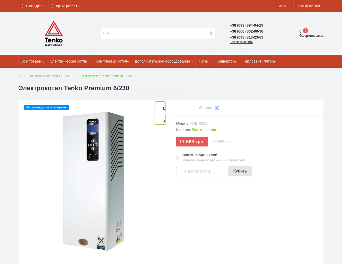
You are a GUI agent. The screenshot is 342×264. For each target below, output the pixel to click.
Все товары (32, 61)
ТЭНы (204, 61)
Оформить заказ (311, 36)
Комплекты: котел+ (112, 61)
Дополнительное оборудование (164, 61)
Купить (240, 171)
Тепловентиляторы (260, 61)
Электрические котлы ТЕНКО (50, 76)
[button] (33, 6)
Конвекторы (227, 61)
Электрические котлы (70, 61)
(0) (217, 108)
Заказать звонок (241, 42)
